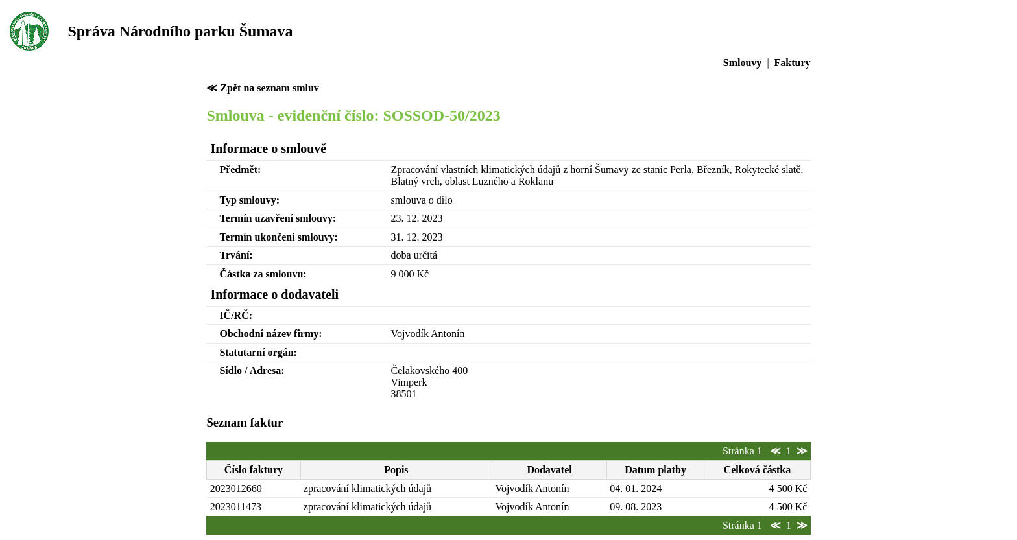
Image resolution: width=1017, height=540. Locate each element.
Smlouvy (742, 62)
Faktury (792, 62)
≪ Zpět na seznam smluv (262, 87)
